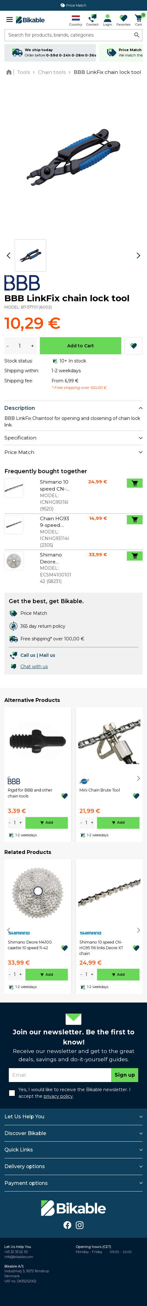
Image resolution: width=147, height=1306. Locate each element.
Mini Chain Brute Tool (99, 790)
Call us (27, 655)
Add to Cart (80, 346)
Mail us (47, 655)
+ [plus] (20, 823)
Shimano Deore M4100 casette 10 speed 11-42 (30, 945)
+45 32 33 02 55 (16, 1252)
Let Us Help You (24, 1117)
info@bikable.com (18, 1257)
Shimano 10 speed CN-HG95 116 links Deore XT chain (101, 948)
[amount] (14, 823)
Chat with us (34, 666)
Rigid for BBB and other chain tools (30, 793)
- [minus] (9, 823)
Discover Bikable (25, 1133)
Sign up (125, 1075)
